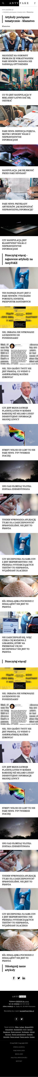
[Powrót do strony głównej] (19, 996)
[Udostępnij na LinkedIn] (23, 978)
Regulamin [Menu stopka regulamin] (19, 1054)
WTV (24, 1030)
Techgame (25, 1032)
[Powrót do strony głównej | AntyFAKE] (19, 3)
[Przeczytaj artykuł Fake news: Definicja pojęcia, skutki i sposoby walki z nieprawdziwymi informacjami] (19, 123)
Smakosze (6, 1032)
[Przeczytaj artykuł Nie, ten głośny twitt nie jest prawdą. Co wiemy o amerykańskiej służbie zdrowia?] (19, 361)
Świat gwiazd (14, 1037)
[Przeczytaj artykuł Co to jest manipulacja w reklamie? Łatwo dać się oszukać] (19, 85)
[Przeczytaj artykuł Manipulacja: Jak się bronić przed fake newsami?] (19, 159)
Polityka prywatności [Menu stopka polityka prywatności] (19, 1058)
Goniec (32, 1037)
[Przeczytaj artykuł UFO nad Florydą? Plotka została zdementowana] (19, 475)
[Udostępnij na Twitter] (19, 978)
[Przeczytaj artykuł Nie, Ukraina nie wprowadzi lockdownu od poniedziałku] (19, 322)
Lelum (21, 1027)
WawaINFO (9, 1030)
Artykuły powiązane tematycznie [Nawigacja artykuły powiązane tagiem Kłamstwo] (14, 12)
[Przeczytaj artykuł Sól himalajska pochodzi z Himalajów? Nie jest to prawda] (19, 591)
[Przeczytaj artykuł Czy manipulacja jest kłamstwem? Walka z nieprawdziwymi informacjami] (19, 232)
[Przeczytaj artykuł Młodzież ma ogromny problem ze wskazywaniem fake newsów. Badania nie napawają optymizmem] (19, 48)
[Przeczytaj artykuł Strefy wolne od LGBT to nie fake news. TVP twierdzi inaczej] (19, 440)
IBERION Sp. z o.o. (22, 1001)
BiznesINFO (29, 1027)
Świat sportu (24, 1037)
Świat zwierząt (16, 1032)
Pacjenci (8, 1035)
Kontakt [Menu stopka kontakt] (19, 1061)
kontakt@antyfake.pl (27, 1011)
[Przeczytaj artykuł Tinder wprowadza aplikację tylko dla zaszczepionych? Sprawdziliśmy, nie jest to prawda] (19, 512)
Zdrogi (32, 1032)
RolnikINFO (18, 1030)
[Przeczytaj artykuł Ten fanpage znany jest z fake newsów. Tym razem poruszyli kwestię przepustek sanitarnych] (19, 285)
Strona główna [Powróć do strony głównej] (19, 1047)
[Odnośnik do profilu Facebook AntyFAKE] (16, 1019)
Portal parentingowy (19, 1035)
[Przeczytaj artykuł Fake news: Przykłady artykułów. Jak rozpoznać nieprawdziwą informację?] (19, 194)
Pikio (17, 1027)
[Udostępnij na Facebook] (14, 978)
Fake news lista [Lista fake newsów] (19, 1051)
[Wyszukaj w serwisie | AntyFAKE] (3, 3)
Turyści (29, 1030)
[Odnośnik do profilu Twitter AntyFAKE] (22, 1019)
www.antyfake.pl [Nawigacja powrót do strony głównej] (7, 10)
